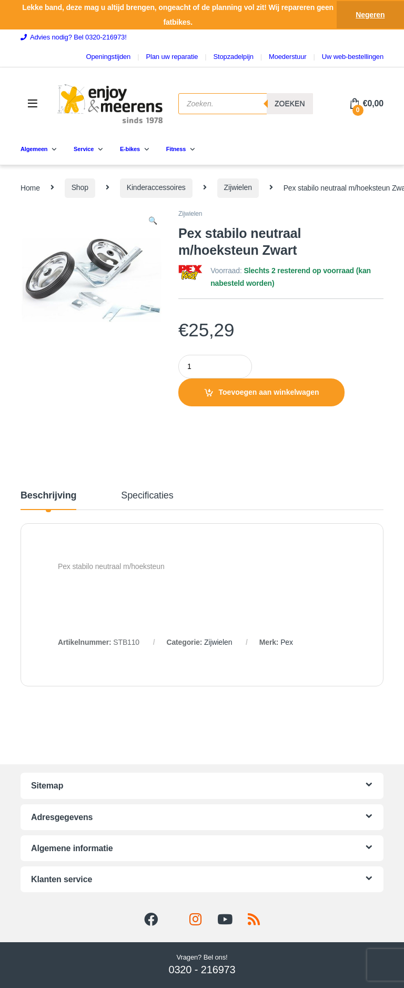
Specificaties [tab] (147, 496)
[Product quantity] (215, 366)
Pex (286, 642)
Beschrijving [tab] (48, 496)
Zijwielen (238, 187)
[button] (152, 221)
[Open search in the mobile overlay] (245, 103)
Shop (80, 187)
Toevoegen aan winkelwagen (269, 392)
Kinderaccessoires (156, 187)
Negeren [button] (370, 15)
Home (30, 187)
